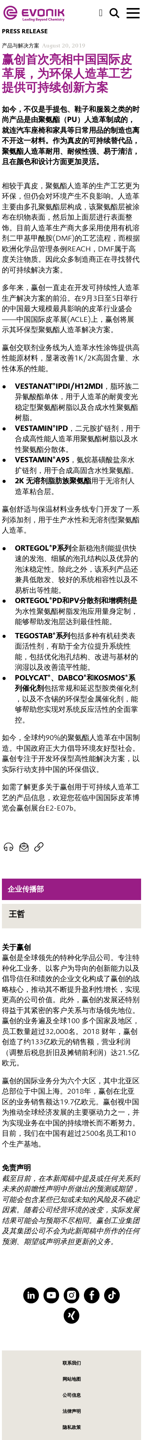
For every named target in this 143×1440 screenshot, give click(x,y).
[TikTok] (112, 1295)
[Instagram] (71, 1295)
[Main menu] (133, 12)
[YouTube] (51, 1295)
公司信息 (72, 1395)
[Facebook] (92, 1295)
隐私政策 (72, 1427)
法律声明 (72, 1411)
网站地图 (72, 1379)
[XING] (71, 1315)
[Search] (115, 13)
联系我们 (72, 1363)
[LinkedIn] (31, 1295)
